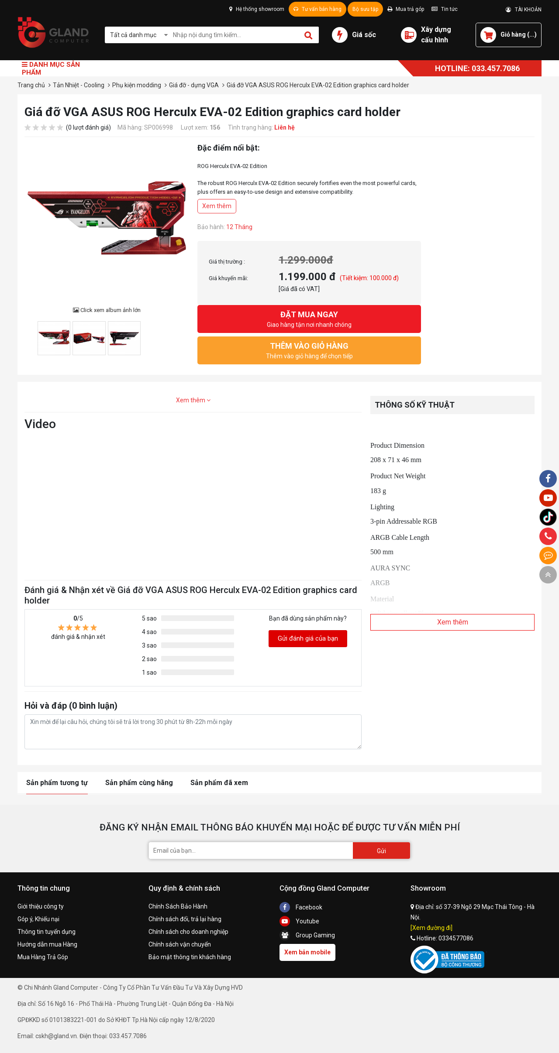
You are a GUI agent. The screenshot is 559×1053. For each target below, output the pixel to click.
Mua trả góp (405, 9)
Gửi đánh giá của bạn (308, 638)
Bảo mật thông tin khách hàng (189, 957)
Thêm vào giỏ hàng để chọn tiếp (309, 350)
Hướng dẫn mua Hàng (47, 944)
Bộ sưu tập (365, 9)
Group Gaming (307, 935)
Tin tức (444, 9)
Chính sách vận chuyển (179, 944)
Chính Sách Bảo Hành (177, 906)
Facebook (301, 907)
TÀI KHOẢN (524, 10)
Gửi (381, 850)
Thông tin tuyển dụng (46, 931)
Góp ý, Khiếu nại (38, 919)
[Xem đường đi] (431, 927)
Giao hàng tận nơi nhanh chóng (309, 318)
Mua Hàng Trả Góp (42, 957)
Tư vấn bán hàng (317, 9)
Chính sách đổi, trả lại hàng (184, 919)
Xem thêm (216, 205)
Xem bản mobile (307, 952)
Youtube (299, 921)
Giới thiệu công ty (40, 906)
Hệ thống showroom (256, 9)
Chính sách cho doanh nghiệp (188, 931)
